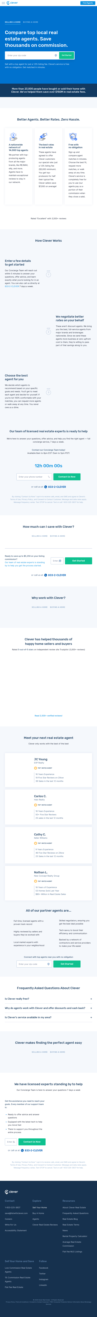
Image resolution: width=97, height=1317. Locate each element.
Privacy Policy (27, 499)
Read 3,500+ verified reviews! (48, 715)
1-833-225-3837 (69, 502)
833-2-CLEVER (12, 286)
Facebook (43, 1268)
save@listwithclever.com (16, 1213)
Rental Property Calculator (75, 1236)
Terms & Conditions (22, 1302)
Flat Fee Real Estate (14, 1287)
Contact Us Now (66, 476)
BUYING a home (30, 22)
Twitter (42, 1273)
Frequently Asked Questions (75, 1213)
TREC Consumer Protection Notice (61, 1302)
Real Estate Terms (71, 1224)
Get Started (66, 55)
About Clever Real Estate (74, 1207)
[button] (32, 55)
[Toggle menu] (3, 3)
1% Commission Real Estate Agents (17, 1279)
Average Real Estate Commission (72, 1244)
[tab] (40, 536)
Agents (35, 1219)
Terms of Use (15, 499)
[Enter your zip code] (32, 55)
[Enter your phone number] (34, 476)
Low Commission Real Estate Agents (18, 1270)
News (65, 1230)
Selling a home (13, 22)
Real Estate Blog (70, 1219)
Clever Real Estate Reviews (45, 1224)
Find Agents (88, 3)
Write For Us (10, 1224)
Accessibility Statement (16, 1230)
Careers (8, 1219)
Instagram (43, 1279)
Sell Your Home (39, 1207)
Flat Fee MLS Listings (72, 1251)
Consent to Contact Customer (49, 499)
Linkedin (43, 1285)
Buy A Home (38, 1213)
